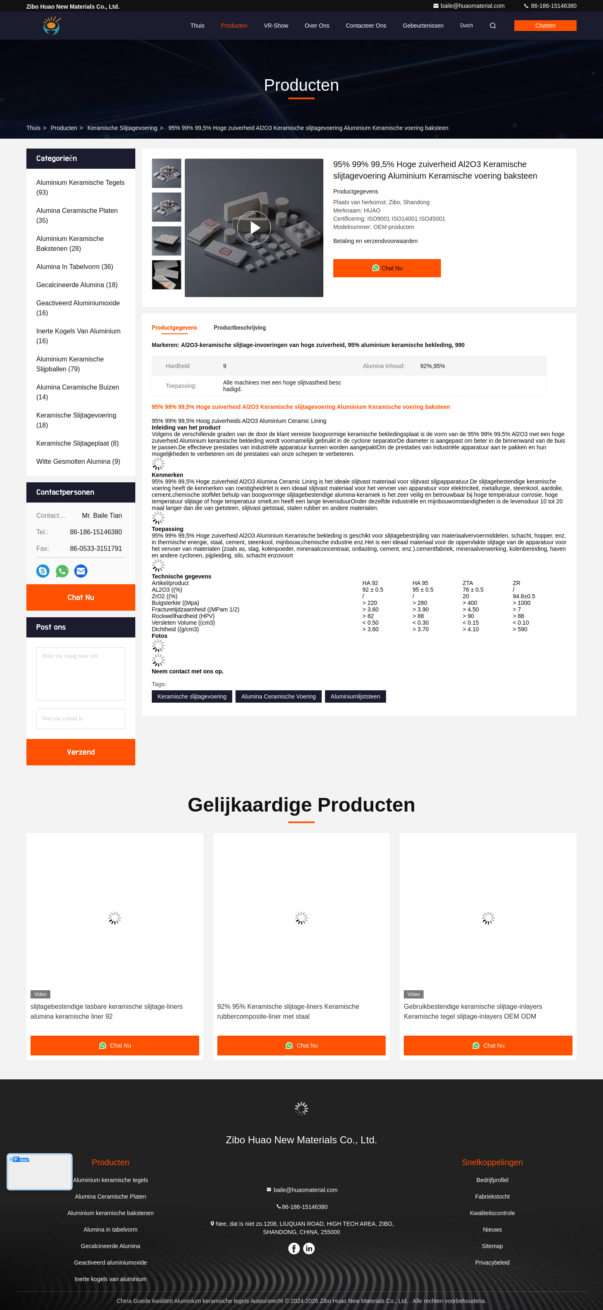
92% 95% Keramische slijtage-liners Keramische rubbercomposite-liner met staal (288, 1011)
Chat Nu (81, 597)
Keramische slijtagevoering (122, 128)
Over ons (317, 25)
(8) (77, 443)
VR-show (276, 25)
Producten (234, 25)
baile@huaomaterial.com (469, 5)
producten (64, 128)
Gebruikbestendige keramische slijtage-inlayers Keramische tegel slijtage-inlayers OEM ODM (473, 1011)
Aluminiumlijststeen (355, 696)
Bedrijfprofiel (492, 1180)
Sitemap (492, 1246)
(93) (80, 187)
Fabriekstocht (492, 1196)
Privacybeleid (492, 1262)
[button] (167, 286)
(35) (77, 215)
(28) (70, 243)
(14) (77, 392)
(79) (70, 364)
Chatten (545, 25)
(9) (78, 461)
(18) (77, 284)
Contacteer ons (366, 25)
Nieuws (492, 1229)
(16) (78, 308)
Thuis (198, 25)
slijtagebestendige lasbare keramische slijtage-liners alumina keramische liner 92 (107, 1011)
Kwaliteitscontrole (492, 1213)
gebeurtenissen (423, 25)
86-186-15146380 (550, 5)
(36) (74, 266)
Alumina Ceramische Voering (278, 696)
